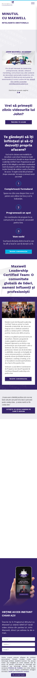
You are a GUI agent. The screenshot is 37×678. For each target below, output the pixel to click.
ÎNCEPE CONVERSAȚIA (18, 251)
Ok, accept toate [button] (18, 675)
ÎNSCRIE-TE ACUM (18, 122)
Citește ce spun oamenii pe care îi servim (18, 410)
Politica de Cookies (15, 668)
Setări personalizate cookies (18, 671)
